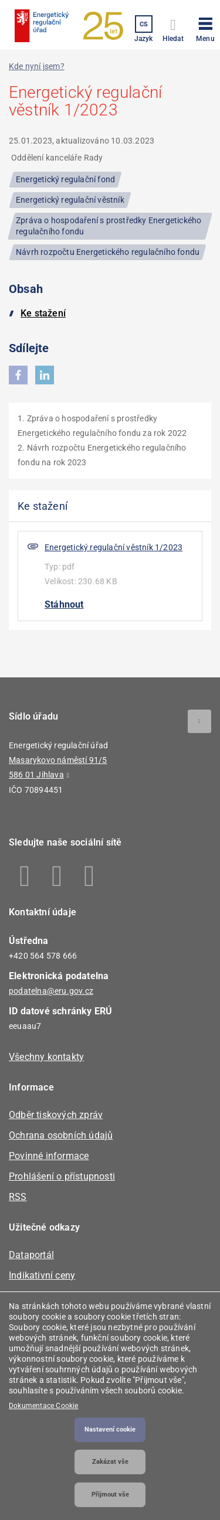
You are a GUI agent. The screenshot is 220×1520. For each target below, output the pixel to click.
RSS (18, 1196)
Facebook (25, 876)
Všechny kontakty (46, 1056)
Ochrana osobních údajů (61, 1135)
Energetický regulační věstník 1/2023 (113, 547)
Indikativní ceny (42, 1275)
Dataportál (31, 1254)
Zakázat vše (110, 1462)
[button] (205, 27)
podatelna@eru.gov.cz (51, 991)
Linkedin (57, 876)
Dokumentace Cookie (44, 1406)
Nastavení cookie (110, 1429)
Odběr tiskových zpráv (56, 1114)
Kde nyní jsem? (37, 66)
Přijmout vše (110, 1494)
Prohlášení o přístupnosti (62, 1176)
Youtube (89, 876)
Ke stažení (43, 313)
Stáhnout (64, 604)
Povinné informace (49, 1155)
